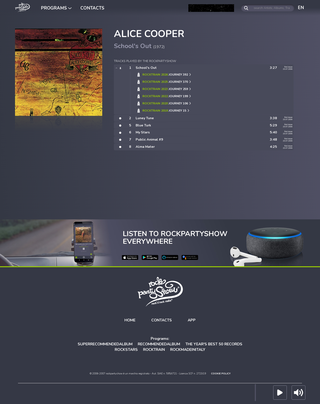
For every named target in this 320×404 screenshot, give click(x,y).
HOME (129, 319)
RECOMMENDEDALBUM (159, 344)
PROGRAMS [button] (56, 8)
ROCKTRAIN (154, 349)
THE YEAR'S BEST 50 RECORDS (213, 344)
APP (192, 319)
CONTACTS (92, 8)
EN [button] (301, 8)
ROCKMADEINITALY (187, 349)
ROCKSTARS (126, 349)
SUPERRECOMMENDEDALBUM (105, 344)
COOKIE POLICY (220, 373)
